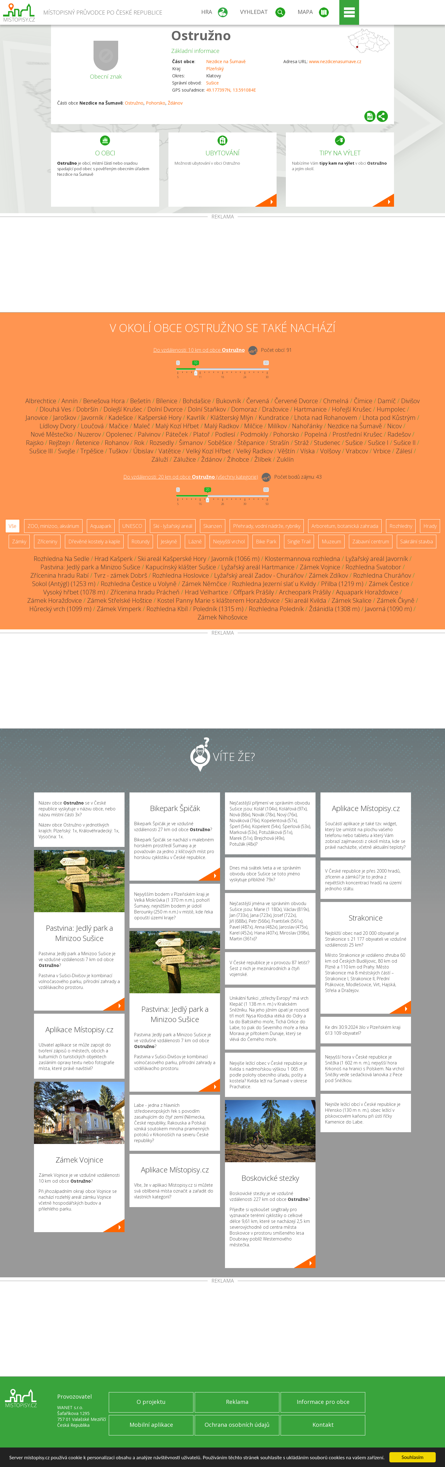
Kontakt (323, 1424)
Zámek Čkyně (395, 600)
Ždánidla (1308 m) (334, 609)
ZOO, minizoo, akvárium (53, 526)
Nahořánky (307, 426)
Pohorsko (155, 103)
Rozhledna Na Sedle (61, 558)
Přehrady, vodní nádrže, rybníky (266, 526)
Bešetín (140, 401)
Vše (12, 526)
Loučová (92, 426)
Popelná (315, 434)
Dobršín (87, 409)
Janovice (37, 417)
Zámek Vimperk (119, 609)
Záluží (159, 459)
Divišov (410, 401)
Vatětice (170, 451)
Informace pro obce (323, 1401)
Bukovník (228, 401)
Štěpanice (251, 442)
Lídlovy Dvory (58, 426)
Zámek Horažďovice (54, 600)
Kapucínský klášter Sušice (181, 567)
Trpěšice (92, 451)
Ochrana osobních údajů (237, 1424)
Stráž (302, 442)
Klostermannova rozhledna (302, 558)
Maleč (142, 426)
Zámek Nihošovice (222, 617)
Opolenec (119, 434)
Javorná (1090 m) (388, 609)
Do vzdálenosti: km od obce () (190, 476)
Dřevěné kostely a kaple (94, 541)
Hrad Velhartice (206, 592)
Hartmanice (310, 409)
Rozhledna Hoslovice (180, 575)
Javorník (92, 417)
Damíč (387, 401)
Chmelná (336, 401)
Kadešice (120, 417)
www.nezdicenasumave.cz (335, 61)
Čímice (363, 401)
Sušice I (378, 442)
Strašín (279, 442)
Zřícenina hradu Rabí (59, 575)
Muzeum (331, 541)
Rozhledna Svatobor (373, 567)
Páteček (177, 434)
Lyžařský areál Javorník (376, 558)
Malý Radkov (221, 426)
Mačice (118, 426)
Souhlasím (413, 1457)
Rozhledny (400, 526)
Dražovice (275, 409)
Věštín (286, 451)
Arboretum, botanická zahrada (345, 526)
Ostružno (201, 35)
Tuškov (118, 451)
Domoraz (244, 409)
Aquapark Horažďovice (367, 592)
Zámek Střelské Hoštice (119, 600)
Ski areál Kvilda (305, 600)
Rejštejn (59, 442)
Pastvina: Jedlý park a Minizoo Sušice (90, 567)
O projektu (151, 1401)
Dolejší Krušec (123, 409)
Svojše (66, 451)
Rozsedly (162, 442)
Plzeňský (215, 68)
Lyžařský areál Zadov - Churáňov (258, 575)
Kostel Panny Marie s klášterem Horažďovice (218, 600)
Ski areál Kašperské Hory (172, 558)
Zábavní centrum (370, 541)
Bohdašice (197, 401)
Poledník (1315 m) (218, 609)
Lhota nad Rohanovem (325, 417)
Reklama (237, 1401)
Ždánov (175, 103)
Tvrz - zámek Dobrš (120, 575)
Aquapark (100, 526)
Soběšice (220, 442)
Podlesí (225, 434)
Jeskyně (169, 541)
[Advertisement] (222, 265)
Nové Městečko (52, 434)
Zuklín (285, 459)
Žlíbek (262, 459)
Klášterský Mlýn (231, 417)
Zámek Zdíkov (328, 575)
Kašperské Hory (159, 417)
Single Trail (299, 541)
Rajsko (35, 442)
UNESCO (132, 526)
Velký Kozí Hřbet (208, 451)
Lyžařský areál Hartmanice (258, 567)
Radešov (399, 434)
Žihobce (238, 459)
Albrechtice (40, 401)
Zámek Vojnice (320, 567)
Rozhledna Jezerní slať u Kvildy (274, 584)
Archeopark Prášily (305, 592)
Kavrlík (196, 417)
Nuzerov (89, 434)
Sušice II (405, 442)
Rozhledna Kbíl (167, 609)
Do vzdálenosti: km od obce (199, 350)
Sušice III (41, 451)
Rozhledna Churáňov (382, 575)
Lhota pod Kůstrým (389, 417)
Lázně (195, 541)
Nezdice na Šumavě (226, 61)
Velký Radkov (254, 451)
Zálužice (184, 459)
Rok (139, 442)
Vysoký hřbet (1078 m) (74, 592)
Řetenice (88, 442)
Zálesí (404, 451)
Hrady (430, 526)
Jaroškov (64, 417)
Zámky (19, 541)
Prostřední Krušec (357, 434)
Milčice (253, 426)
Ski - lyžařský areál (172, 526)
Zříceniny (47, 541)
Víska (307, 451)
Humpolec (391, 409)
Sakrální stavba (416, 541)
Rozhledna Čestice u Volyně (138, 584)
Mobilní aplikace (151, 1424)
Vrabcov (357, 451)
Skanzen (212, 526)
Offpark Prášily (253, 592)
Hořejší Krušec (351, 409)
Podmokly (254, 434)
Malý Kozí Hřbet (177, 426)
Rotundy (140, 541)
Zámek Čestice (389, 584)
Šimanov (191, 442)
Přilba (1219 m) (342, 584)
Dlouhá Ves (55, 409)
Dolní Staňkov (207, 409)
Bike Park (266, 541)
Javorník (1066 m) (235, 558)
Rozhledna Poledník (276, 609)
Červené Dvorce (296, 401)
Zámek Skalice (351, 600)
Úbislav (143, 451)
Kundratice (274, 417)
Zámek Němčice (204, 584)
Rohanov (117, 442)
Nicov (394, 426)
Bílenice (166, 401)
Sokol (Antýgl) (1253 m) (63, 584)
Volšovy (330, 451)
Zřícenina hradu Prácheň (145, 592)
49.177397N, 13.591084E (231, 90)
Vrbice (382, 451)
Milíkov (277, 426)
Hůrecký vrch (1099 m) (60, 609)
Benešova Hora (104, 401)
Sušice (212, 83)
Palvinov (149, 434)
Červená (257, 401)
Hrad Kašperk (114, 558)
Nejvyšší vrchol (229, 541)
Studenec (327, 442)
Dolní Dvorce (165, 409)
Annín (69, 401)
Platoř (201, 434)
